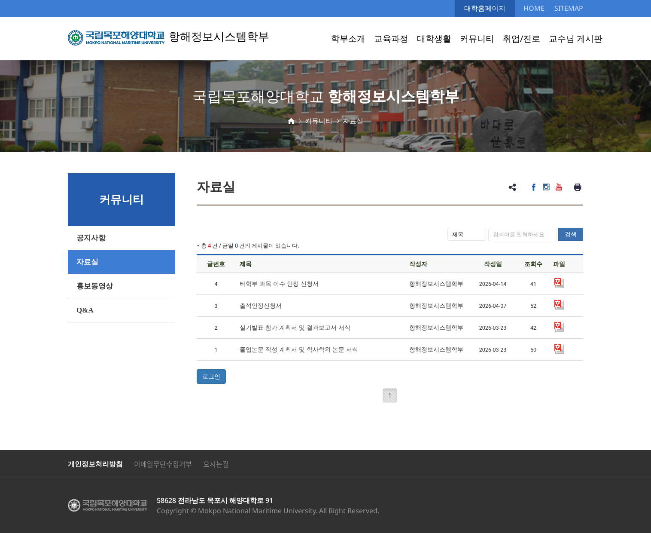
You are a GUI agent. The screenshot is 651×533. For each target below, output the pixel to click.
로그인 (211, 376)
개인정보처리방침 (95, 464)
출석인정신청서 (261, 305)
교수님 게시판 (575, 38)
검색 (571, 234)
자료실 (87, 262)
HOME (534, 8)
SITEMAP (568, 8)
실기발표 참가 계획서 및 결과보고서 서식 (295, 327)
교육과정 (391, 38)
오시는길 (216, 464)
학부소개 (348, 38)
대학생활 (434, 38)
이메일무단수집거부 (163, 464)
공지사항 (91, 238)
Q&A (85, 310)
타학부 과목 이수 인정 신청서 (279, 283)
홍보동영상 (94, 286)
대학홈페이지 (484, 8)
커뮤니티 (477, 38)
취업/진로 (521, 38)
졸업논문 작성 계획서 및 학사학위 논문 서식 (299, 349)
